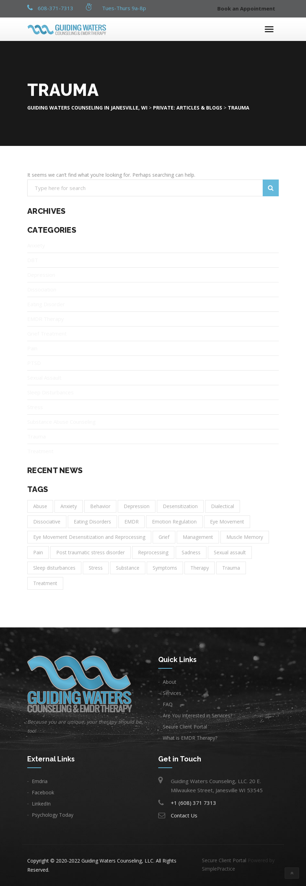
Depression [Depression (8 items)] (137, 506)
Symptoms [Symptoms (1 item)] (165, 567)
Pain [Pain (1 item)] (38, 552)
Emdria (40, 781)
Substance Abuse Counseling (61, 421)
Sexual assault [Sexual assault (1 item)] (230, 552)
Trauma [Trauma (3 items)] (231, 567)
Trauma (36, 436)
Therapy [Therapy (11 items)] (199, 567)
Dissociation (41, 289)
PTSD (34, 362)
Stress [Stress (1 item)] (96, 567)
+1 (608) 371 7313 (193, 802)
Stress (35, 406)
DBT (32, 259)
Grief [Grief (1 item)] (164, 537)
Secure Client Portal (185, 726)
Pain (32, 348)
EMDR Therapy (45, 318)
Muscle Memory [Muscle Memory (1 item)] (244, 537)
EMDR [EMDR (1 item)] (131, 521)
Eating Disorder (46, 304)
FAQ (168, 704)
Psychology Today (52, 814)
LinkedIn (41, 803)
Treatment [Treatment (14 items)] (45, 583)
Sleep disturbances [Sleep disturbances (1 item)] (54, 567)
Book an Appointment (246, 9)
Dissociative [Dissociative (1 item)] (46, 521)
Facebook (43, 792)
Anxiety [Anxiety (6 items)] (68, 506)
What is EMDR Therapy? (190, 737)
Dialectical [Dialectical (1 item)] (222, 506)
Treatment (40, 451)
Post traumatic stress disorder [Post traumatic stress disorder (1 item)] (90, 552)
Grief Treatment (47, 333)
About (169, 681)
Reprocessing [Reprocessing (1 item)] (153, 552)
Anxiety (36, 245)
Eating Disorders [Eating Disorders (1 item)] (92, 521)
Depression (41, 274)
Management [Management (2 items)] (198, 537)
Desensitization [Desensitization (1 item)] (180, 506)
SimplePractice (218, 868)
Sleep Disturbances (50, 392)
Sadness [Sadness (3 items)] (191, 552)
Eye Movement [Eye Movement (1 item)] (227, 521)
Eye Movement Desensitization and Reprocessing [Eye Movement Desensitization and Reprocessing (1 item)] (89, 537)
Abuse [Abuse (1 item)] (40, 506)
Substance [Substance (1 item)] (127, 567)
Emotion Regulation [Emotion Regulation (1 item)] (174, 521)
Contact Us (184, 815)
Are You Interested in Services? (197, 715)
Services (172, 693)
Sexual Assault (44, 377)
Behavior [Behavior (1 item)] (100, 506)
